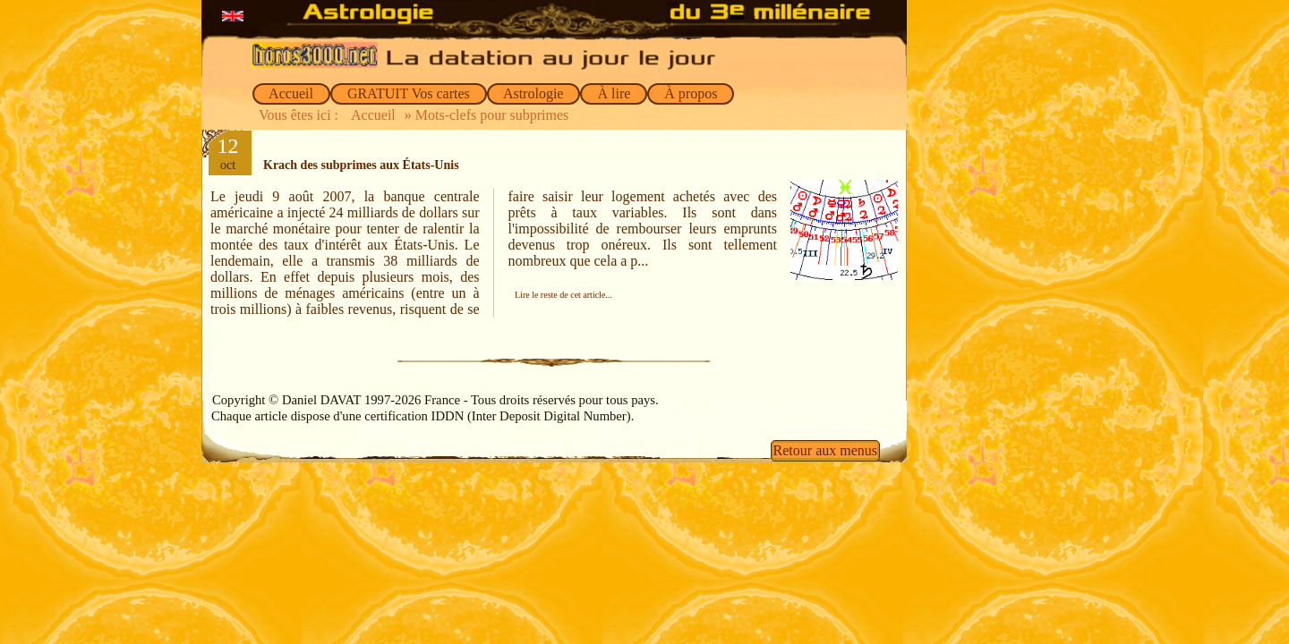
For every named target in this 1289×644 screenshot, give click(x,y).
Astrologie (534, 93)
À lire (613, 93)
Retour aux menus (825, 450)
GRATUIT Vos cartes (409, 93)
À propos (690, 93)
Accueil (291, 93)
